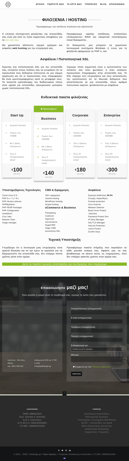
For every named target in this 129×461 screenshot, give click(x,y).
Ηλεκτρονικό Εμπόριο (96, 417)
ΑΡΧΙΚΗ (40, 4)
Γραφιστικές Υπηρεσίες (97, 432)
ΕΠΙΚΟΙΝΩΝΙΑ (117, 4)
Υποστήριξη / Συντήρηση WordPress (96, 420)
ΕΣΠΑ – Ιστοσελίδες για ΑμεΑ (96, 423)
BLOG (103, 4)
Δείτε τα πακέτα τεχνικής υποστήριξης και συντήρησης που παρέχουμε (64, 264)
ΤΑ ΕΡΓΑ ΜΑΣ (74, 4)
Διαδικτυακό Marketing (97, 429)
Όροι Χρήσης (49, 454)
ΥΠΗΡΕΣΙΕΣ (91, 4)
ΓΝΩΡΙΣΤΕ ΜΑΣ (55, 4)
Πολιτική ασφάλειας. (101, 367)
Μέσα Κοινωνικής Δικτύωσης (97, 426)
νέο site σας (12, 40)
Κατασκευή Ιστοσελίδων (96, 413)
